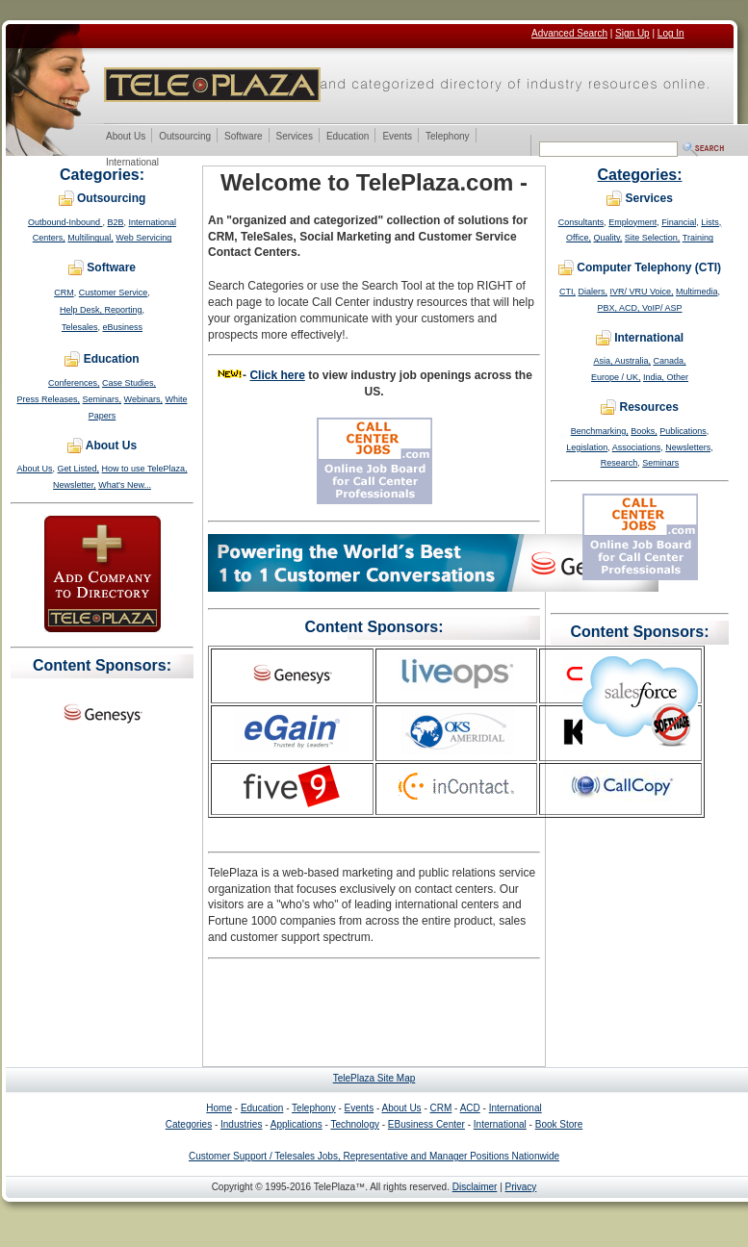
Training (698, 237)
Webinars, (143, 399)
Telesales (80, 327)
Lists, (711, 222)
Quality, (607, 237)
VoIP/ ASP (662, 308)
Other (678, 377)
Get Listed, (79, 468)
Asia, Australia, (622, 361)
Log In (671, 33)
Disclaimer (475, 1187)
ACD (470, 1108)
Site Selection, (653, 237)
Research (619, 463)
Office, (578, 237)
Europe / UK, (616, 377)
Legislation (586, 447)
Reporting (123, 310)
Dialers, (592, 291)
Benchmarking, (600, 431)
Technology (354, 1124)
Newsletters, (689, 447)
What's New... (124, 485)
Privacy (521, 1187)
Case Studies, (129, 383)
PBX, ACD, (619, 308)
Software (242, 137)
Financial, (680, 222)
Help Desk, (82, 310)
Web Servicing (143, 237)
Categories (189, 1124)
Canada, (670, 361)
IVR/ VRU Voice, (641, 291)
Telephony (447, 137)
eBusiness (123, 327)
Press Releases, (49, 399)
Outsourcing (184, 137)
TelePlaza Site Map (374, 1078)
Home (219, 1108)
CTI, (567, 291)
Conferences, (74, 383)
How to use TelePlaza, (145, 468)
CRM (64, 292)
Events (396, 137)
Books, (644, 431)
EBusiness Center (426, 1124)
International (132, 163)
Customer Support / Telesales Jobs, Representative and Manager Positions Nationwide (374, 1156)
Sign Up (632, 33)
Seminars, (102, 399)
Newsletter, (74, 485)
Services (294, 137)
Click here (276, 375)
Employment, (633, 222)
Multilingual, (90, 237)
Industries (241, 1124)
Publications (683, 431)
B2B (116, 222)
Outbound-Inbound (65, 222)
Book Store (558, 1124)
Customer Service (113, 292)
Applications (296, 1124)
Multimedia (697, 291)
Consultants (581, 222)
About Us (125, 137)
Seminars (660, 463)
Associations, (637, 447)
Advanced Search (569, 33)
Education (347, 137)
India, (655, 377)
